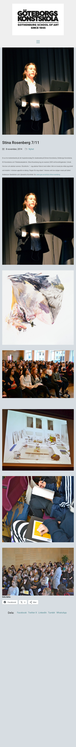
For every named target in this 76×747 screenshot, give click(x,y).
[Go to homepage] (38, 19)
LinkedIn (42, 612)
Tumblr (51, 612)
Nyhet (31, 149)
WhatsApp (61, 612)
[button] (38, 42)
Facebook (22, 612)
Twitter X (32, 612)
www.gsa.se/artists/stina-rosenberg (48, 174)
